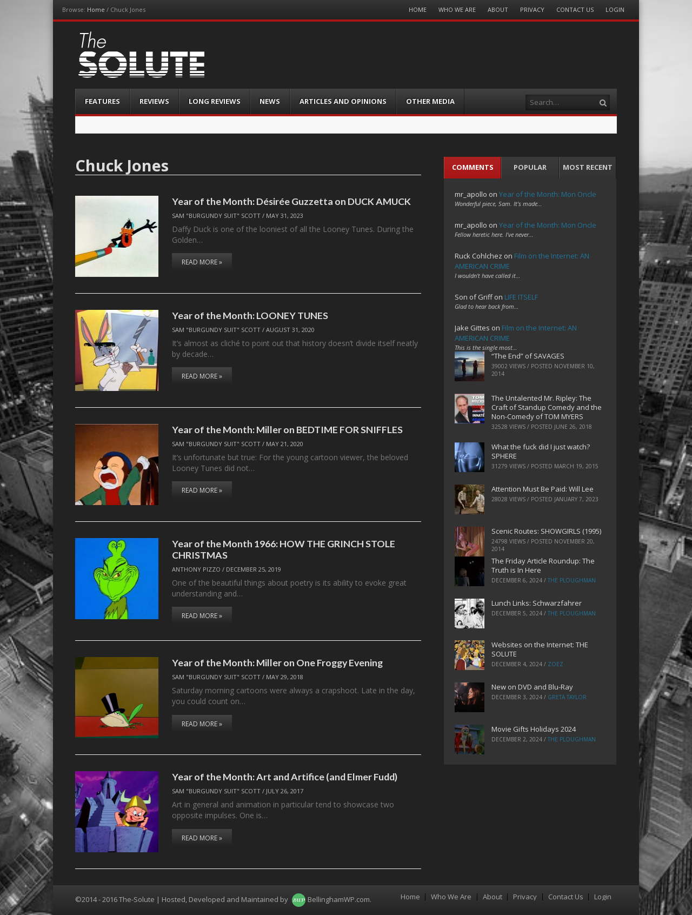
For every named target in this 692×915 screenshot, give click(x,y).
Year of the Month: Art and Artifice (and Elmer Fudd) (284, 777)
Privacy (532, 9)
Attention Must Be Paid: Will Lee (542, 489)
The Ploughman (572, 580)
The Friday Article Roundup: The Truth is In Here (543, 565)
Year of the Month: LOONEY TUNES (250, 315)
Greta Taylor (567, 697)
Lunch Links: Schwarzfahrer (536, 603)
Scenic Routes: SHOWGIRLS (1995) (546, 531)
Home (96, 9)
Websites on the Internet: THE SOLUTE (539, 649)
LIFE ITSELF (521, 297)
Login (615, 9)
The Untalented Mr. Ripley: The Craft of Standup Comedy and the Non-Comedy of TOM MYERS (546, 407)
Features (102, 101)
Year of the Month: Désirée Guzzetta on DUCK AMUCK (291, 201)
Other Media (430, 101)
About (498, 9)
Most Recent (588, 167)
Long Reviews (215, 101)
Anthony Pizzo (196, 569)
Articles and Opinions (343, 101)
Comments (473, 167)
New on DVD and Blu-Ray (532, 687)
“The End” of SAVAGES (527, 356)
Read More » (202, 262)
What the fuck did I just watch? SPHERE (540, 451)
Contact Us (575, 9)
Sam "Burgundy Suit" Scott (216, 215)
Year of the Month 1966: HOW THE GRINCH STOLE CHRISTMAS (283, 549)
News (270, 101)
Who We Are (457, 9)
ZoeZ (555, 664)
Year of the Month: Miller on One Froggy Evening (277, 662)
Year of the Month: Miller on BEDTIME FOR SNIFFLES (287, 429)
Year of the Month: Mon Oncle (547, 194)
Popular (530, 167)
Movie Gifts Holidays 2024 (533, 729)
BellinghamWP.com (339, 899)
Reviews (154, 101)
